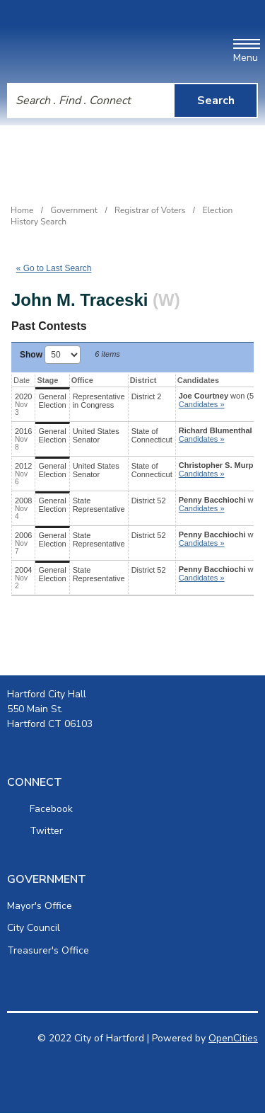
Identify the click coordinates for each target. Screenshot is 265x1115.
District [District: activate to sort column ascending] (143, 380)
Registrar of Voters (149, 210)
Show (50, 354)
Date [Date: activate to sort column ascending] (21, 380)
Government (74, 210)
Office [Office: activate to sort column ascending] (82, 380)
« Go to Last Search (54, 268)
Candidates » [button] (202, 404)
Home (22, 210)
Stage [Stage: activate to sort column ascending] (47, 380)
